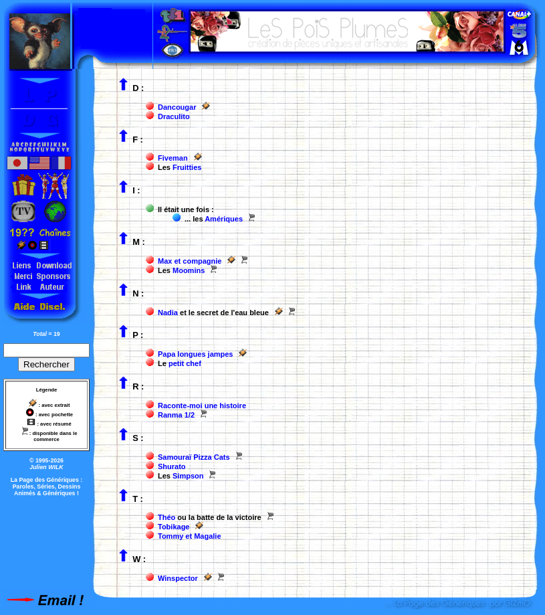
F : (137, 140)
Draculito (174, 116)
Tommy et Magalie (189, 536)
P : (137, 335)
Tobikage (173, 527)
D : (138, 88)
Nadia (168, 313)
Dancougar (177, 107)
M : (138, 242)
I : (136, 190)
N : (138, 293)
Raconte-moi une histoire (202, 406)
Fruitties (187, 167)
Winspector (178, 578)
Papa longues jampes (195, 354)
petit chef (185, 363)
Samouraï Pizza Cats (194, 457)
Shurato (172, 466)
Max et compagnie (189, 261)
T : (137, 499)
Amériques (224, 219)
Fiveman (173, 158)
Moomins (189, 270)
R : (138, 386)
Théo (166, 517)
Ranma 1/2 (176, 415)
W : (139, 559)
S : (137, 438)
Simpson (188, 476)
